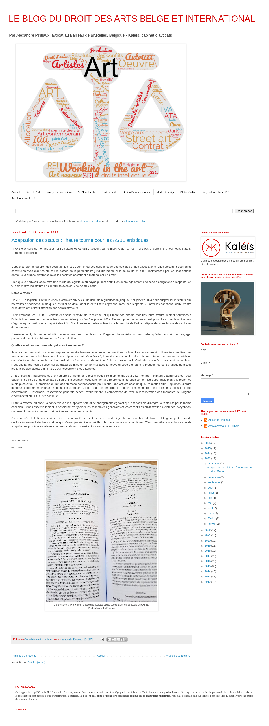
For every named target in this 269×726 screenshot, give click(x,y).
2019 (208, 545)
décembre (214, 463)
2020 (208, 540)
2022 (208, 530)
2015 (208, 566)
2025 (208, 448)
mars (211, 513)
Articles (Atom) (36, 662)
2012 (208, 581)
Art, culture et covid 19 (216, 192)
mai (210, 503)
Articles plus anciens (178, 655)
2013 (208, 576)
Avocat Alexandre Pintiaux (223, 425)
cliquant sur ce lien (90, 221)
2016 (208, 561)
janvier (212, 523)
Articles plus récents (24, 655)
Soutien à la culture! (23, 198)
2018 (208, 550)
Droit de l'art (33, 192)
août (211, 487)
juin (210, 497)
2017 (208, 556)
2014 (208, 571)
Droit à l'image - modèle (137, 192)
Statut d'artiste (188, 192)
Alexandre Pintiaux (219, 419)
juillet (211, 492)
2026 (208, 443)
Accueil (15, 192)
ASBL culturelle (87, 192)
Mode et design (166, 192)
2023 (208, 458)
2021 (208, 535)
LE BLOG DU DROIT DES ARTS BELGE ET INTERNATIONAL (132, 18)
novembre (214, 477)
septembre (214, 482)
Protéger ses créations (59, 192)
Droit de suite (109, 192)
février (212, 518)
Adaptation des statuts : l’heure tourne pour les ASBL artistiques (80, 240)
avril (210, 508)
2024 (208, 453)
